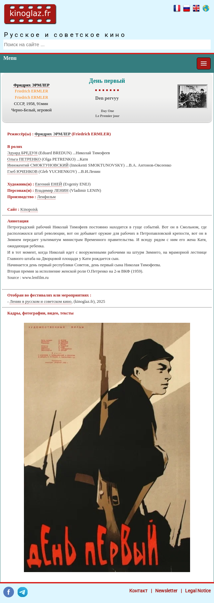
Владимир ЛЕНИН (51, 190)
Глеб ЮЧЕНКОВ (22, 171)
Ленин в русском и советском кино (40, 301)
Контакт (138, 590)
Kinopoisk (29, 209)
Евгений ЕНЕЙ (48, 184)
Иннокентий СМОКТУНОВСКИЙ (37, 165)
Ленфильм (46, 196)
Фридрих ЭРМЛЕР (31, 85)
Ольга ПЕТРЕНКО (24, 159)
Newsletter (166, 590)
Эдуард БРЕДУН (22, 153)
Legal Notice (198, 590)
